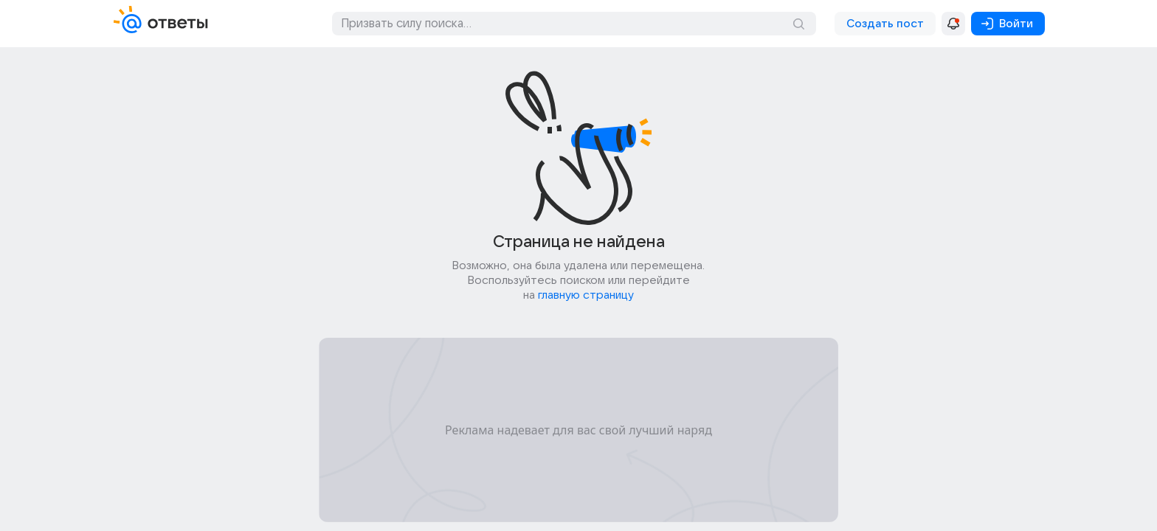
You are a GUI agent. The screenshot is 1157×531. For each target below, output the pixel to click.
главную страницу (586, 295)
